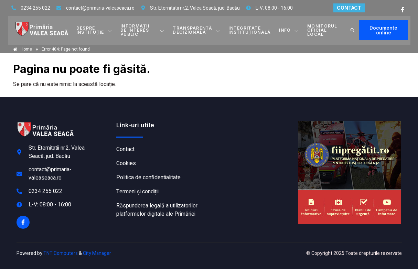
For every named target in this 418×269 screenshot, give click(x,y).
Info (289, 30)
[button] (352, 30)
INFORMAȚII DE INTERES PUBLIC (142, 30)
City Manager (97, 253)
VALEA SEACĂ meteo (251, 147)
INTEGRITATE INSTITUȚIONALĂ (249, 30)
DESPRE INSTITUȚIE (94, 30)
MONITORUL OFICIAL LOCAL (322, 30)
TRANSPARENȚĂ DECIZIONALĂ (196, 30)
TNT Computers (60, 253)
